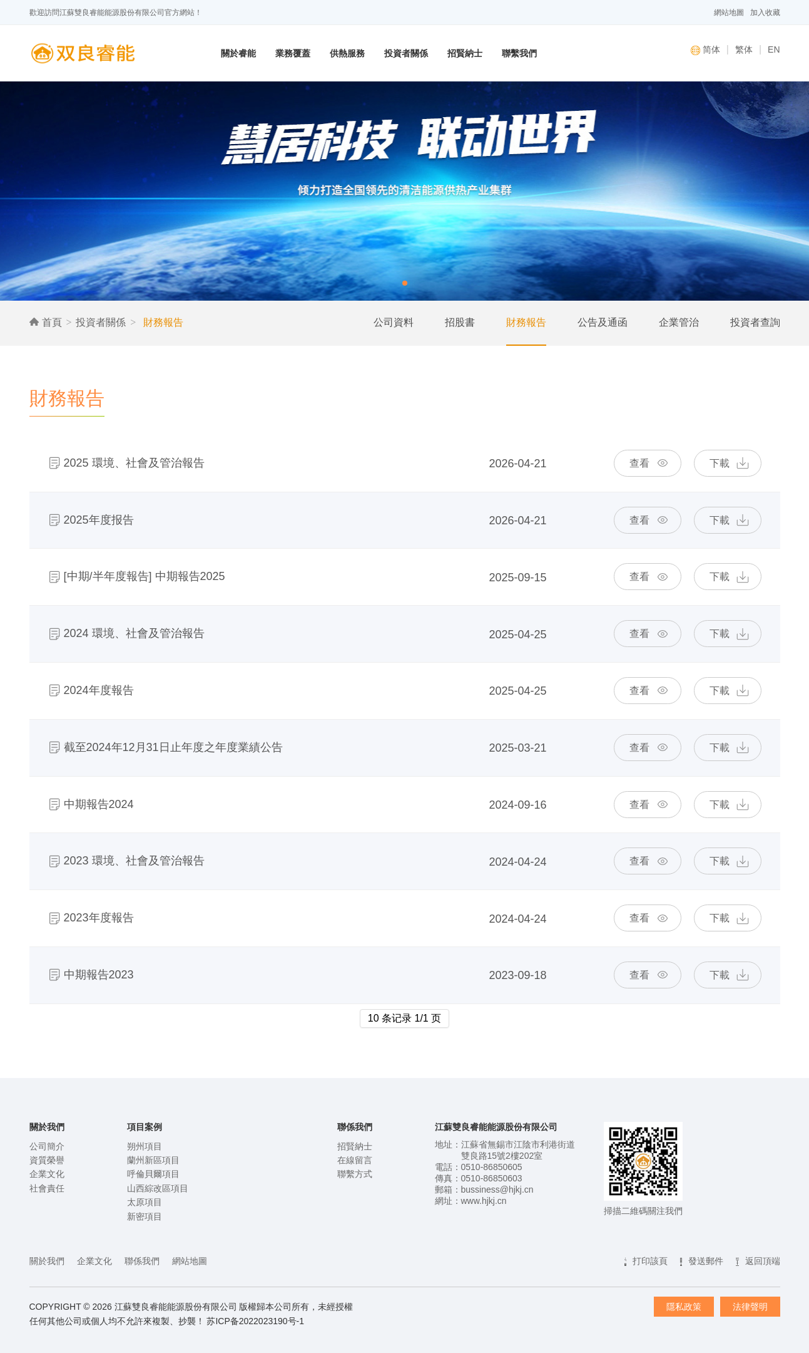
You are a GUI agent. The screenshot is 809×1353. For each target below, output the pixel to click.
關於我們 (46, 1261)
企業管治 (679, 322)
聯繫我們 (519, 53)
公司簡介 (46, 1146)
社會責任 (46, 1188)
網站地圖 (729, 12)
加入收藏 (765, 12)
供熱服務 (347, 53)
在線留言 (354, 1160)
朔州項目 (144, 1146)
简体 (705, 49)
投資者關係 (406, 53)
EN (774, 49)
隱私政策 (683, 1307)
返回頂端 (762, 1261)
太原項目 (144, 1202)
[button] (404, 283)
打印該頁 (650, 1261)
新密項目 (144, 1216)
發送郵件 (705, 1261)
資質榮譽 (46, 1160)
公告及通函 (602, 322)
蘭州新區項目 (153, 1160)
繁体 (744, 49)
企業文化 (46, 1174)
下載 (720, 463)
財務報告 (161, 322)
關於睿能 (238, 53)
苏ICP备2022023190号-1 (255, 1321)
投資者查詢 (755, 322)
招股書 (460, 322)
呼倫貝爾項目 (153, 1174)
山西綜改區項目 (157, 1188)
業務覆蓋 (292, 53)
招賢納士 (464, 53)
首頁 (45, 322)
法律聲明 (750, 1307)
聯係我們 (142, 1261)
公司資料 (394, 322)
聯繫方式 (354, 1174)
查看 (639, 463)
